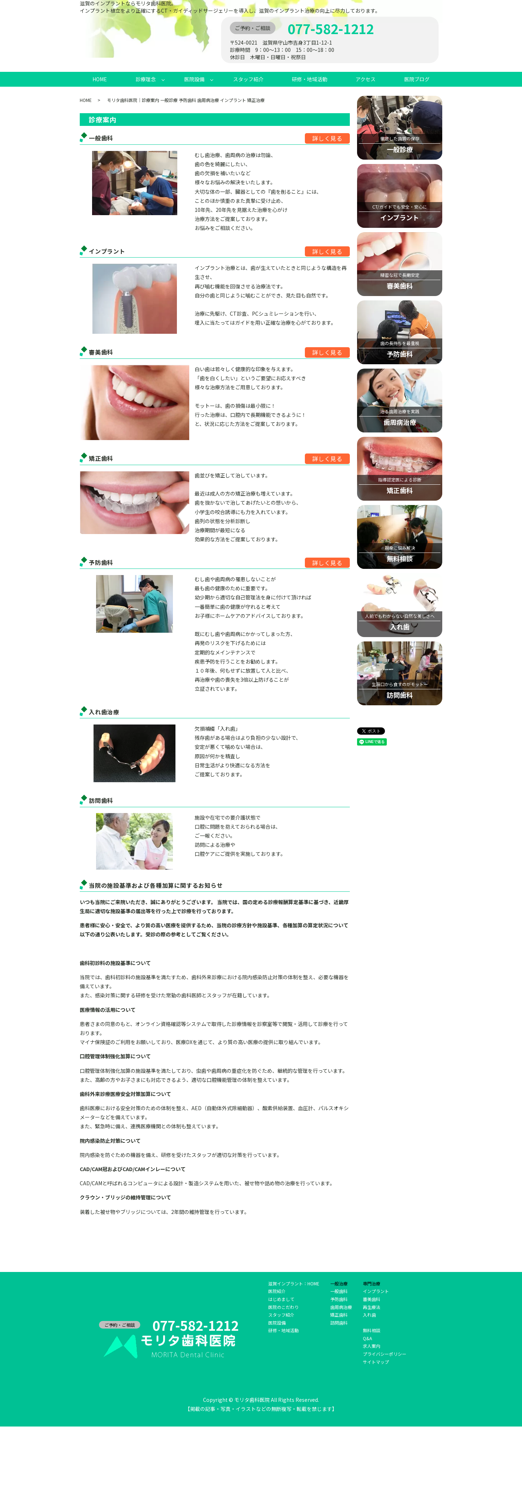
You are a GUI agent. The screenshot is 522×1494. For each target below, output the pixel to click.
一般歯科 (339, 1291)
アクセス (366, 79)
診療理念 (146, 79)
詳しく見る (327, 138)
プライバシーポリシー (384, 1354)
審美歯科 (371, 1299)
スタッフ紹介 (248, 79)
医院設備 (194, 79)
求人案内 (371, 1346)
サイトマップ (376, 1362)
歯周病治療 (341, 1307)
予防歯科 (339, 1299)
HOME (99, 79)
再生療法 (371, 1307)
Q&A (367, 1338)
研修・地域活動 (309, 79)
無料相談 (371, 1330)
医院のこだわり (283, 1307)
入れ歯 (369, 1315)
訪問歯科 (339, 1322)
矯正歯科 (339, 1315)
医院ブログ (417, 79)
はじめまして (281, 1299)
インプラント (376, 1291)
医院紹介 (277, 1291)
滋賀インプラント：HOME (293, 1283)
